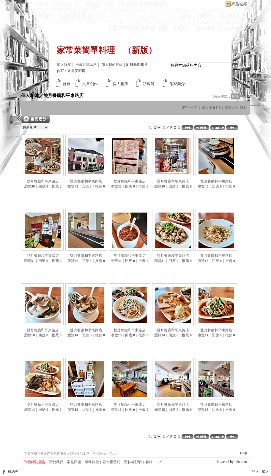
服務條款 (92, 462)
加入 (265, 471)
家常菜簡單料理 (86, 50)
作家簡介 (177, 84)
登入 (255, 471)
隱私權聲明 (133, 462)
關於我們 (56, 462)
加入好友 (64, 65)
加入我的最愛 (112, 65)
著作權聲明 (111, 462)
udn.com (240, 462)
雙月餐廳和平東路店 (63, 95)
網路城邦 (239, 4)
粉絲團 (13, 471)
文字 (245, 96)
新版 (140, 50)
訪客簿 (149, 84)
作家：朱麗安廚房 (71, 71)
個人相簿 (120, 84)
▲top (243, 453)
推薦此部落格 (86, 65)
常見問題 (74, 462)
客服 (148, 462)
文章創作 (90, 84)
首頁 (66, 84)
